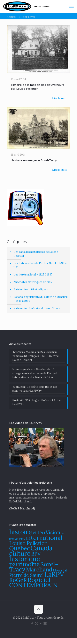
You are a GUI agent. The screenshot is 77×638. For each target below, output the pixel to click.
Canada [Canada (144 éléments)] (42, 548)
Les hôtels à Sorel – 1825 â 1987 (33, 274)
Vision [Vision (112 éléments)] (53, 532)
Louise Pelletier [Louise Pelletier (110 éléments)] (28, 543)
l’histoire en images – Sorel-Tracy (34, 160)
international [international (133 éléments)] (43, 537)
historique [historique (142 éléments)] (24, 559)
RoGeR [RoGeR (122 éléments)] (18, 579)
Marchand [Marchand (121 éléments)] (39, 569)
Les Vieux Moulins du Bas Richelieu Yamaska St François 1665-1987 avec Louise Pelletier (35, 356)
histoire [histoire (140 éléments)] (20, 532)
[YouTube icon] (40, 623)
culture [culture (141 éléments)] (20, 553)
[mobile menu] (71, 6)
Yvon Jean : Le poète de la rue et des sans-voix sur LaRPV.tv (34, 388)
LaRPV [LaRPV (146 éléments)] (54, 574)
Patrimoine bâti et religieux (31, 289)
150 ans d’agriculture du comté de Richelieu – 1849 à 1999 (41, 299)
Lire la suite (59, 98)
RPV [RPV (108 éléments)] (36, 554)
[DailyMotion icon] (45, 623)
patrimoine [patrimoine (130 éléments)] (24, 564)
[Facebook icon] (32, 623)
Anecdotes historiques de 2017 (33, 282)
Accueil (11, 17)
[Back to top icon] (38, 609)
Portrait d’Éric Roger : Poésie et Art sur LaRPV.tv (37, 402)
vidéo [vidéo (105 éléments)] (39, 532)
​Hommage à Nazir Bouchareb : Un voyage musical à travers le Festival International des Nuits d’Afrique (34, 373)
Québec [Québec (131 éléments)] (19, 548)
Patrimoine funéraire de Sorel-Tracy (37, 308)
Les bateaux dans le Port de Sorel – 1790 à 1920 (40, 265)
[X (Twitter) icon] (36, 623)
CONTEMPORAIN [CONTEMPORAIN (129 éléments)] (33, 585)
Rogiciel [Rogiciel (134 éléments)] (39, 580)
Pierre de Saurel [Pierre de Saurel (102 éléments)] (26, 575)
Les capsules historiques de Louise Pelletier (36, 254)
